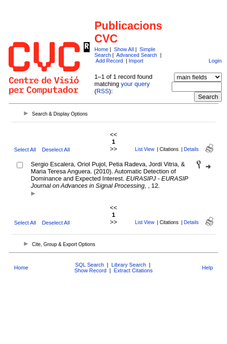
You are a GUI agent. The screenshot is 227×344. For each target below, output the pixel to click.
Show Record (90, 270)
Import (136, 61)
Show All (124, 49)
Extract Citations (133, 270)
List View (145, 149)
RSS (102, 91)
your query (135, 83)
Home (101, 49)
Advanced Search (136, 55)
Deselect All (56, 149)
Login (214, 61)
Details (191, 149)
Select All (25, 149)
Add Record (109, 61)
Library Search (128, 265)
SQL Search (89, 265)
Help (207, 267)
